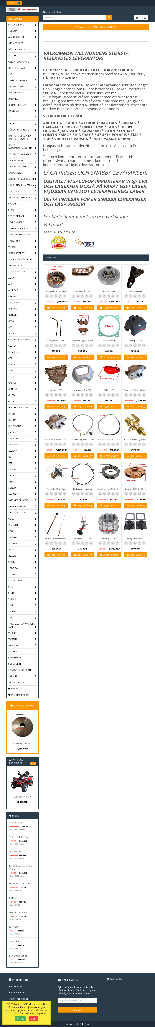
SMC (22, 586)
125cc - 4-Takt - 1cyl (19, 837)
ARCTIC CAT (22, 302)
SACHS (22, 562)
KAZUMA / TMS (22, 444)
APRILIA (12, 296)
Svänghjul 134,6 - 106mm (56, 291)
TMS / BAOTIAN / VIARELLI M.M (22, 625)
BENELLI (22, 315)
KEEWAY (22, 450)
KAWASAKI (22, 438)
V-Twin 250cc (15, 822)
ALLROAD (22, 290)
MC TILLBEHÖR (16, 682)
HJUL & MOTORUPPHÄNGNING (22, 147)
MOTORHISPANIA (22, 506)
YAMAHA (22, 639)
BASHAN (22, 308)
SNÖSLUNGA (14, 657)
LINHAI (22, 481)
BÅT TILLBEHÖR (16, 49)
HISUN (22, 413)
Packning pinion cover (82, 489)
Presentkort (15, 688)
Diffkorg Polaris (109, 538)
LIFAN (22, 475)
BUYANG (22, 333)
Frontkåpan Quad (135, 291)
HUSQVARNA (22, 426)
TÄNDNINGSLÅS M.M (19, 234)
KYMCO (22, 469)
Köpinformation (17, 992)
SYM (22, 605)
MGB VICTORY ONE (22, 500)
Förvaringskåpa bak (18, 955)
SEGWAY (22, 574)
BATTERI (22, 55)
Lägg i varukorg (56, 307)
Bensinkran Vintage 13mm (135, 439)
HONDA (22, 420)
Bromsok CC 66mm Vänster (56, 439)
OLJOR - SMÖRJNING (18, 61)
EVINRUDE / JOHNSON (19, 670)
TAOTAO (22, 611)
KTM (22, 463)
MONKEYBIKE (15, 265)
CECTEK (22, 345)
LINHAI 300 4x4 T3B (22, 797)
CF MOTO (22, 352)
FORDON (22, 31)
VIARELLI (22, 633)
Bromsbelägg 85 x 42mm (82, 340)
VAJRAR (22, 247)
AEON (22, 284)
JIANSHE (22, 432)
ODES (22, 518)
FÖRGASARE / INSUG (22, 129)
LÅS (10, 74)
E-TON (22, 376)
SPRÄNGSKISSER (22, 24)
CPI (22, 358)
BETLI (22, 327)
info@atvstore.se (62, 96)
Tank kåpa (14, 941)
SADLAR (12, 203)
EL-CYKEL (13, 651)
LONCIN (22, 488)
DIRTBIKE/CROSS (22, 253)
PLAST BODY (22, 191)
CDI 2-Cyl (13, 898)
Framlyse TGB (56, 390)
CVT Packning (109, 340)
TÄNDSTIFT (22, 240)
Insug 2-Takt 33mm (135, 538)
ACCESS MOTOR (22, 271)
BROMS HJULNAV (22, 105)
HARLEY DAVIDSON (22, 407)
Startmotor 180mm (18, 912)
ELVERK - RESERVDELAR (20, 259)
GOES (22, 401)
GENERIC (22, 389)
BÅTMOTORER (15, 43)
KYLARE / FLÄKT (22, 160)
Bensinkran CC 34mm (83, 538)
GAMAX (22, 383)
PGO (22, 531)
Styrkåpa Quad (135, 340)
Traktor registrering (18, 998)
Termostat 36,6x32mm (56, 489)
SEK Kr (11, 3)
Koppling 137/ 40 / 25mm (135, 489)
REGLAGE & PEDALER (22, 197)
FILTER (22, 123)
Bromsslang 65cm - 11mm (109, 439)
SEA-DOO (22, 568)
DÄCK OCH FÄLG (22, 68)
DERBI (22, 364)
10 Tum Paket (16, 851)
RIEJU (22, 549)
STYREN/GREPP (22, 222)
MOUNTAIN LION (22, 512)
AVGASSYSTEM (22, 86)
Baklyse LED (109, 390)
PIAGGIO (22, 537)
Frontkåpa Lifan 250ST (20, 883)
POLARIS (22, 543)
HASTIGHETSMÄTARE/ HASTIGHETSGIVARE (22, 137)
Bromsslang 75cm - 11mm (82, 439)
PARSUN (22, 676)
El (22, 117)
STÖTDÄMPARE (22, 216)
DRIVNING (22, 111)
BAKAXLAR (13, 98)
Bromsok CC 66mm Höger (135, 390)
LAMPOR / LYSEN (22, 166)
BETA (22, 321)
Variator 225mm (109, 291)
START (22, 210)
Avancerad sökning (52, 12)
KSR (22, 457)
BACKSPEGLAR (15, 92)
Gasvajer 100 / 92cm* (56, 340)
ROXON (22, 555)
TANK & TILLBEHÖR (22, 228)
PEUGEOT (22, 525)
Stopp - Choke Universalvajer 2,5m (57, 538)
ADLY (22, 278)
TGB (22, 617)
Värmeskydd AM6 (82, 291)
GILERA (12, 395)
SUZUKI (22, 599)
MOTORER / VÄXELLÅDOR (22, 179)
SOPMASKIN (14, 663)
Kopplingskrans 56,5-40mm (109, 489)
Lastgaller (14, 926)
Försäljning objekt (18, 694)
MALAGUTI (22, 494)
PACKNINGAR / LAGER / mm (22, 186)
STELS (22, 593)
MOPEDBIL (22, 645)
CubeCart (84, 1024)
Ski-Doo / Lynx (15, 580)
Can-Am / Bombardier (22, 339)
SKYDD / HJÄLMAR (22, 80)
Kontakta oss (15, 986)
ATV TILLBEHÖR (22, 37)
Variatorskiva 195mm (22, 743)
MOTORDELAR (22, 172)
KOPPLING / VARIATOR (22, 154)
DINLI (22, 370)
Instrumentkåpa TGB (82, 390)
